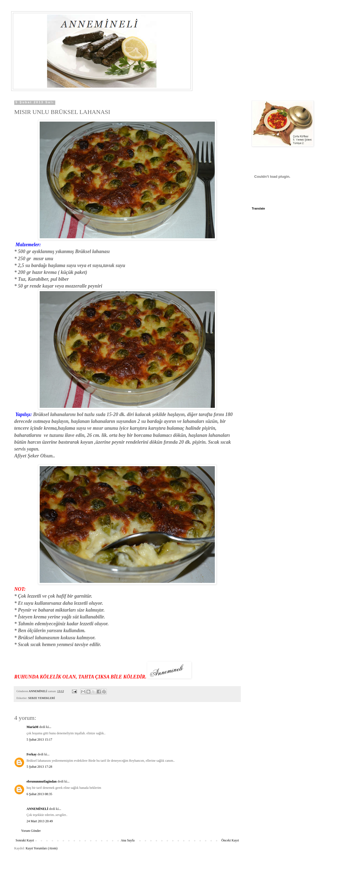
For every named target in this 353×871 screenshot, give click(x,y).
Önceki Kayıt (230, 840)
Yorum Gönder (31, 831)
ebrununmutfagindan (42, 781)
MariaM (32, 727)
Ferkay (32, 754)
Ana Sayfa (127, 840)
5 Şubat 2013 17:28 (39, 767)
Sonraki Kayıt (25, 840)
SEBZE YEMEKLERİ (41, 698)
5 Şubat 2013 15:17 (39, 739)
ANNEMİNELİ (37, 809)
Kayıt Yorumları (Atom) (41, 848)
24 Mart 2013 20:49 (40, 821)
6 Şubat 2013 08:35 (39, 794)
